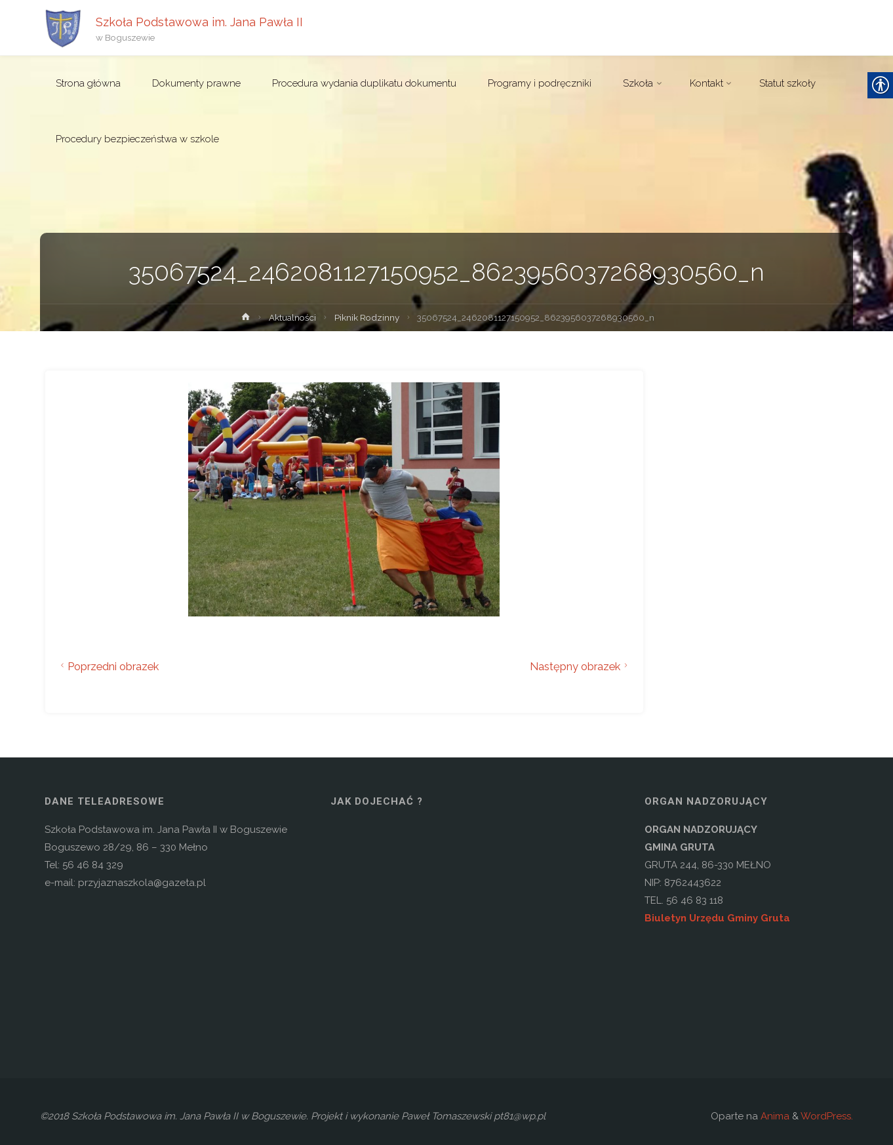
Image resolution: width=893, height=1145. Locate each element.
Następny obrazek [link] (580, 666)
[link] (63, 27)
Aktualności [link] (292, 317)
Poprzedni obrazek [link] (108, 666)
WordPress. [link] (827, 1116)
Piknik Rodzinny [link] (366, 317)
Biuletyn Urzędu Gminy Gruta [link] (717, 918)
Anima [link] (773, 1116)
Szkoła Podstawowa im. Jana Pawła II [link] (199, 21)
